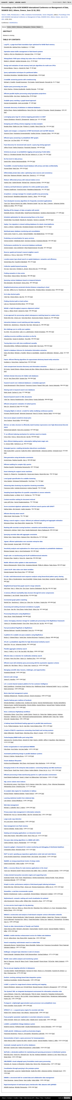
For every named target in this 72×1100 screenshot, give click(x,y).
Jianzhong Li (15, 325)
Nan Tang (29, 325)
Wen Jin (6, 406)
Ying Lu (13, 255)
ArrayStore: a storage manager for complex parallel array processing (26, 194)
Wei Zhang (23, 763)
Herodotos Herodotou (10, 75)
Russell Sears (19, 733)
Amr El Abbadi (38, 227)
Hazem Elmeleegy (9, 119)
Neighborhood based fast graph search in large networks (22, 586)
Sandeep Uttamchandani (48, 213)
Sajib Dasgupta (26, 994)
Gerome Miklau (22, 814)
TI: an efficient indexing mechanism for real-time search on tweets (25, 434)
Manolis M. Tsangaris (26, 220)
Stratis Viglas (19, 828)
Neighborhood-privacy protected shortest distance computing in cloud (26, 287)
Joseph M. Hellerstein (46, 353)
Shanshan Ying (38, 908)
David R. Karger (43, 929)
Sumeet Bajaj (8, 168)
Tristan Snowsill (34, 961)
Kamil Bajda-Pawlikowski (11, 777)
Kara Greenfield (27, 579)
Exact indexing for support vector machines (18, 471)
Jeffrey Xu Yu (14, 290)
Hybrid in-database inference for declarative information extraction (25, 350)
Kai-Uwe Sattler (23, 749)
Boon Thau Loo (32, 835)
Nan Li (13, 588)
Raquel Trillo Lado (42, 385)
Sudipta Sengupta (21, 61)
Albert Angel (7, 516)
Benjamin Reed (20, 849)
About (4, 1098)
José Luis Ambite (23, 103)
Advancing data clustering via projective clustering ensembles (24, 485)
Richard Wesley (8, 793)
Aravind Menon (41, 705)
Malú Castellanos (9, 686)
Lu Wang (17, 495)
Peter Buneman (8, 1080)
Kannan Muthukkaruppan (45, 703)
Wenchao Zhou (28, 733)
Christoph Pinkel (26, 856)
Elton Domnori (20, 385)
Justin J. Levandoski (24, 894)
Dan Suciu (40, 346)
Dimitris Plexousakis (24, 980)
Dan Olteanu (25, 1012)
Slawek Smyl (34, 1019)
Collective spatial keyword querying (15, 266)
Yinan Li (15, 68)
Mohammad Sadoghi (10, 430)
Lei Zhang (65, 686)
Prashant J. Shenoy (44, 637)
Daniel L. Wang (32, 196)
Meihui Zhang (8, 110)
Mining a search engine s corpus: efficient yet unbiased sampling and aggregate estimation (33, 520)
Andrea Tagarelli (32, 488)
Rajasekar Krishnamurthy (55, 994)
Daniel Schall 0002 (9, 863)
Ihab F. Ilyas (21, 530)
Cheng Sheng (14, 297)
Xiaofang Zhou (25, 96)
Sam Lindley (27, 1080)
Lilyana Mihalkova (17, 800)
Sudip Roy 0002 (26, 451)
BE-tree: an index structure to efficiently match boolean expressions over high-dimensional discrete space (36, 426)
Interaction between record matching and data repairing (22, 322)
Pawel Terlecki (29, 793)
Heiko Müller (35, 1080)
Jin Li (28, 61)
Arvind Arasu (8, 460)
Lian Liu (6, 304)
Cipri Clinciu (21, 784)
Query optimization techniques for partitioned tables (20, 72)
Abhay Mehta (60, 579)
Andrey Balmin (33, 770)
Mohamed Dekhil (51, 686)
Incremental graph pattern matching (15, 600)
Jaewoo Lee (33, 119)
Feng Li (14, 437)
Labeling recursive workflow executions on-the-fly (20, 336)
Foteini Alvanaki (8, 954)
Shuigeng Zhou (45, 1064)
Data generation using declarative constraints (18, 457)
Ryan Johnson (59, 877)
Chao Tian (55, 716)
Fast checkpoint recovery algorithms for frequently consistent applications (28, 201)
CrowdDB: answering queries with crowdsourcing (20, 79)
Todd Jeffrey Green (21, 835)
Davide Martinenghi (31, 530)
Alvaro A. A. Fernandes (44, 970)
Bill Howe (7, 1047)
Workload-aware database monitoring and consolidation (22, 231)
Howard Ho (44, 994)
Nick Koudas (16, 516)
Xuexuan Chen (28, 54)
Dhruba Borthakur (9, 703)
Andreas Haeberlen (41, 1054)
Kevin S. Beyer (24, 770)
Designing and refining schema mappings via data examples (23, 124)
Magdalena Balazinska (34, 189)
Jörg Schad (34, 856)
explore (11, 2)
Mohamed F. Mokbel (47, 894)
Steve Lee (17, 1019)
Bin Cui (12, 54)
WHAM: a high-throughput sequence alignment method (21, 308)
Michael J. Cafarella (10, 807)
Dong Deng (15, 362)
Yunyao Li (17, 996)
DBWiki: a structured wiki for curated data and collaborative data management (29, 1077)
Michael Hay (25, 182)
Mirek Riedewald (17, 616)
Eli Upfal (40, 248)
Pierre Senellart (8, 1005)
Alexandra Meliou (9, 346)
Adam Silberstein (9, 733)
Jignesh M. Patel (24, 68)
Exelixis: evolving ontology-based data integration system (22, 977)
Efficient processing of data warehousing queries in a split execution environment (30, 774)
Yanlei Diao (22, 637)
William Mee (27, 901)
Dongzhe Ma (8, 47)
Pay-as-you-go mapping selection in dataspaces (19, 968)
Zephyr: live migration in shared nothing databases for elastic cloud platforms (29, 224)
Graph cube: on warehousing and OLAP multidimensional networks (25, 555)
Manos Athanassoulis (10, 565)
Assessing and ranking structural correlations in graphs (22, 607)
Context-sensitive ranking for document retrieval (19, 499)
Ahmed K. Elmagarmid (22, 119)
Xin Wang (37, 602)
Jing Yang (17, 96)
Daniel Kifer (7, 161)
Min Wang (30, 651)
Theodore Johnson (23, 696)
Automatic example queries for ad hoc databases (19, 1045)
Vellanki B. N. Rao (16, 716)
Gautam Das (23, 378)
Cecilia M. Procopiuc (43, 110)
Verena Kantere (8, 241)
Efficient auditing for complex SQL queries (17, 464)
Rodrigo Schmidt (60, 705)
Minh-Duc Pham (19, 887)
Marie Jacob (7, 392)
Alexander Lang (8, 996)
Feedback (48, 1098)
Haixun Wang (16, 276)
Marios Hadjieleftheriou (20, 110)
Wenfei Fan (7, 325)
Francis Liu (36, 714)
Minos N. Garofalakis (33, 353)
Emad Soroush (8, 196)
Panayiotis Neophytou (10, 1033)
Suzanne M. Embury (58, 970)
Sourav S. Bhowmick (18, 1064)
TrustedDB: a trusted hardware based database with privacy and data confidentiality (31, 166)
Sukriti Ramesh (39, 82)
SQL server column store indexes (14, 781)
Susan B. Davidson (18, 339)
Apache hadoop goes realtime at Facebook (17, 700)
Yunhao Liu (28, 495)
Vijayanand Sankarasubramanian (32, 716)
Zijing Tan (30, 602)
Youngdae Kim (22, 474)
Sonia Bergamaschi (10, 385)
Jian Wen (27, 726)
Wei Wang (24, 276)
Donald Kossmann (21, 82)
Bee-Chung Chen (20, 572)
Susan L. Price (46, 784)
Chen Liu (14, 908)
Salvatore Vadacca (9, 947)
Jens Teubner (8, 420)
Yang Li (6, 651)
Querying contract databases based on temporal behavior (22, 280)
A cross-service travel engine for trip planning (18, 905)
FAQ (41, 1098)
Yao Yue (40, 203)
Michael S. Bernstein (22, 929)
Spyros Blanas (8, 68)
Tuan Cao (7, 203)
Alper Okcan (7, 616)
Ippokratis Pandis (9, 877)
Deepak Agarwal (9, 572)
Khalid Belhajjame (20, 970)
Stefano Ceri (40, 945)
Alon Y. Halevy (20, 807)
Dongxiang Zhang (61, 908)
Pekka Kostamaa (13, 726)
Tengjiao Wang (40, 290)
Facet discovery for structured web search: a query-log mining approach (27, 145)
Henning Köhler (8, 96)
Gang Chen (7, 908)
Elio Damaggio (8, 283)
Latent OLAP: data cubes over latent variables (18, 569)
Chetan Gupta (37, 579)
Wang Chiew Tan (40, 126)
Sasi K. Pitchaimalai (20, 842)
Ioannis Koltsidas (9, 828)
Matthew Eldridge (19, 793)
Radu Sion (16, 168)
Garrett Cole (14, 1047)
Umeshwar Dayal (20, 686)
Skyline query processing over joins (15, 86)
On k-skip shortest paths (12, 294)
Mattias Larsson (52, 714)
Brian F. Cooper (38, 733)
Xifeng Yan (19, 588)
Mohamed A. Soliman (10, 530)
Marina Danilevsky (18, 917)
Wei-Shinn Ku (34, 537)
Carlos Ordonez (8, 842)
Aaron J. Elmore (9, 227)
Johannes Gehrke (35, 182)
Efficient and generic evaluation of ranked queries (20, 404)
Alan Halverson (60, 740)
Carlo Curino (8, 234)
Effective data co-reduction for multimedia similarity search (23, 656)
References (19, 27)
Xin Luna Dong (14, 332)
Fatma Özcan (8, 770)
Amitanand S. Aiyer (9, 707)
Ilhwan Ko (14, 474)
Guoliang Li (24, 47)
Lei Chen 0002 (15, 140)
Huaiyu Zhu (7, 998)
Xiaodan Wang (14, 719)
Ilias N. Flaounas (9, 961)
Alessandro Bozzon (10, 945)
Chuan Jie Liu (43, 770)
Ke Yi (22, 495)
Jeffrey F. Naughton (49, 740)
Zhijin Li (26, 919)
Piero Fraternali (63, 945)
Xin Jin (6, 378)
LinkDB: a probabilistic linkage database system (19, 1024)
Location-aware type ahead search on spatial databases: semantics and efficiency (30, 259)
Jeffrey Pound (8, 147)
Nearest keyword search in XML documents (18, 397)
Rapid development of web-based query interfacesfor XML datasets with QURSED (30, 1084)
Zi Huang (6, 658)
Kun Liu (14, 814)
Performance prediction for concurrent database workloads (23, 245)
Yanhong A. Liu (18, 444)
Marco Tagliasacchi (43, 530)
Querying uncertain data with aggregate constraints (20, 534)
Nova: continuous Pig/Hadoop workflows (17, 711)
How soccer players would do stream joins (17, 418)
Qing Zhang (20, 609)
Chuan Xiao (27, 665)
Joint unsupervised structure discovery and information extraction (25, 366)
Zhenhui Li (33, 175)
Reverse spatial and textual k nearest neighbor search (21, 252)
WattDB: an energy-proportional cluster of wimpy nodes (22, 861)
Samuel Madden (28, 234)
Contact (9, 1098)
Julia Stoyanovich (9, 901)
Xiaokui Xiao (7, 182)
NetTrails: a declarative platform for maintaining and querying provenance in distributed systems (35, 1052)
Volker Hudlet (20, 863)
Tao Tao (32, 1054)
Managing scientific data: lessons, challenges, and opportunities (24, 670)
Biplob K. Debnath (9, 61)
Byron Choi (37, 1064)
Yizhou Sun (43, 919)
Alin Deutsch (17, 283)
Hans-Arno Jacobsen (23, 430)
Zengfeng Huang (9, 495)
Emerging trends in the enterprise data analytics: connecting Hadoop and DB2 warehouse (33, 767)
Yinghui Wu (43, 602)
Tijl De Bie (51, 961)
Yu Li (49, 770)
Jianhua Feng (16, 47)
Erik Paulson (43, 777)
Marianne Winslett (16, 175)
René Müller (16, 420)
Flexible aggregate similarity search (15, 649)
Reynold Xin (48, 82)
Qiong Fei (17, 1054)
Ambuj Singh (28, 609)
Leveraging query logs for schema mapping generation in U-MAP (25, 117)
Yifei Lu (20, 665)
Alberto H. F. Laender (55, 369)
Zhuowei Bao (8, 339)
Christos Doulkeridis (19, 89)
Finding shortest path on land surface (16, 301)
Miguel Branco (27, 877)
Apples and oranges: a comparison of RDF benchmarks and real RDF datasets (29, 131)
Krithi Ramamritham (31, 954)
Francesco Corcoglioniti (51, 945)
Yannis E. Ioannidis (39, 220)
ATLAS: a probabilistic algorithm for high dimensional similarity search (27, 642)
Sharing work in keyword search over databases (19, 390)
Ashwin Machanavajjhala (19, 161)
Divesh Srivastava (55, 110)
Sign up (69, 2)
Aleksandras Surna (9, 786)
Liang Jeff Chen (8, 502)
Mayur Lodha (19, 901)
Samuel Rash (51, 705)
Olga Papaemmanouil (30, 248)
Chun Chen (7, 437)
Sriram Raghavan (34, 996)
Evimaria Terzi (37, 814)
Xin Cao (6, 269)
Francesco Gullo (9, 488)
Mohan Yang (7, 537)
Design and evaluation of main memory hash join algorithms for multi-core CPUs (30, 65)
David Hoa (16, 770)
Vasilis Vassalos (26, 509)
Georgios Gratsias (30, 241)
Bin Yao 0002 (23, 651)
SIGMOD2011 (13, 22)
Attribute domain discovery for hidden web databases (21, 376)
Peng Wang (7, 276)
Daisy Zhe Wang (9, 353)
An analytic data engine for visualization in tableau (20, 791)
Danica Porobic (49, 877)
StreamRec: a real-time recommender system (18, 891)
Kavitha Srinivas (35, 133)
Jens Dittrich (42, 856)
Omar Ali (17, 961)
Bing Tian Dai (26, 154)
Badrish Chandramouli (10, 894)
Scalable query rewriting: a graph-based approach (20, 100)
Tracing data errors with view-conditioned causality (20, 343)
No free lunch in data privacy (13, 159)
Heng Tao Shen (15, 658)
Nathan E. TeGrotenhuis (55, 919)
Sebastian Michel (19, 954)
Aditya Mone (12, 938)
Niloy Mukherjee (40, 763)
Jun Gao (6, 290)
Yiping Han (43, 714)
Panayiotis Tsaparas (30, 147)
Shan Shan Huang (9, 835)
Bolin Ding (7, 175)
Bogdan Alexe (8, 126)
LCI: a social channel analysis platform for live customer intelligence (26, 684)
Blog (37, 1098)
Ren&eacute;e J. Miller (18, 14)
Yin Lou (12, 644)
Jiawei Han (25, 175)
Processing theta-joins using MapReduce (17, 614)
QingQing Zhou (20, 786)
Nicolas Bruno (19, 756)
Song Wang (45, 579)
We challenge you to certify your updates (17, 329)
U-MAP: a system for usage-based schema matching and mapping (25, 984)
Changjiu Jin (7, 1064)
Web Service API (29, 1098)
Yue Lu (59, 686)
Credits (16, 1098)
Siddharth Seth (47, 716)
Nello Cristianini (59, 961)
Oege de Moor (24, 595)
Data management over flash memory (16, 826)
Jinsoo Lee (17, 318)
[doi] (33, 47)
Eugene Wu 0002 (21, 1040)
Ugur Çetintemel (19, 248)
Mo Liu (6, 579)
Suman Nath (33, 346)
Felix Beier (7, 749)
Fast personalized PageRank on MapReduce (18, 628)
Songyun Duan (8, 133)
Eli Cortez (7, 369)
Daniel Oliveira (15, 369)
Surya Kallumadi (9, 919)
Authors (9, 27)
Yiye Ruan (31, 481)
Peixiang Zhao (8, 558)
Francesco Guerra (31, 385)
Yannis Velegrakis (47, 14)
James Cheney (18, 1080)
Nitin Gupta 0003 (9, 451)
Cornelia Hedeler (9, 970)
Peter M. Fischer (38, 413)
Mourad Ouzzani (38, 987)
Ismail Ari (52, 579)
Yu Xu (6, 726)
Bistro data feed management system (16, 693)
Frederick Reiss (45, 996)
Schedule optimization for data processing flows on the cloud (23, 217)
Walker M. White (9, 205)
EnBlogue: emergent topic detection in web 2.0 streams (21, 952)
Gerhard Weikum (43, 954)
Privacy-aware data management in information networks (22, 812)
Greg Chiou (19, 714)
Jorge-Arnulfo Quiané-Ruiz (12, 856)
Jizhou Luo (23, 602)
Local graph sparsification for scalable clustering (19, 478)
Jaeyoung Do (8, 740)
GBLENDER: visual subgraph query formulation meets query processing (27, 1061)
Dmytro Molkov (31, 705)
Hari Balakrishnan (39, 234)
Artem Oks (38, 784)
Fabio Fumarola (29, 917)
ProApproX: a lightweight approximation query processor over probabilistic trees (30, 1003)
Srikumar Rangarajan (58, 784)
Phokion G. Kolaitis (29, 126)
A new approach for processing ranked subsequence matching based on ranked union (31, 315)
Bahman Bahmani (9, 630)
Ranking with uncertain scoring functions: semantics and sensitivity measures (29, 527)
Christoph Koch (57, 451)
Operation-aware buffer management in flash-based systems (23, 51)
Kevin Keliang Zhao (36, 726)
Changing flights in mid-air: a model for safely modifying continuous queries (28, 411)
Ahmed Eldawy (35, 894)
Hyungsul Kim (19, 919)
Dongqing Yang (50, 290)
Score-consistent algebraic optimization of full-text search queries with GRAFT (29, 506)
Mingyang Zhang (9, 523)
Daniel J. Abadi (24, 777)
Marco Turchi (24, 961)
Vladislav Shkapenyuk (10, 696)
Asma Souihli (18, 1005)
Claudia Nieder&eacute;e (32, 1026)
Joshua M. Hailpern (40, 917)
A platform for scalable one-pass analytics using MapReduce (23, 635)
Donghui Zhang (17, 740)
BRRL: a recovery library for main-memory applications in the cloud (25, 868)
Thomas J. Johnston (61, 917)
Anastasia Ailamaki (42, 241)
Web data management (11, 805)
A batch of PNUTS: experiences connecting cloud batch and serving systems (28, 730)
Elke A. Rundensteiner (15, 579)
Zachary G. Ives (17, 392)
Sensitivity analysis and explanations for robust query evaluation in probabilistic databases (33, 548)
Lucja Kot (17, 451)
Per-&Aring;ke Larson (10, 784)
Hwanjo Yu (47, 318)
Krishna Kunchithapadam (11, 763)
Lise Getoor (7, 800)
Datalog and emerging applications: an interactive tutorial (22, 833)
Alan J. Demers (48, 203)
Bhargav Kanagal (9, 551)
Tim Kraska (31, 82)
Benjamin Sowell (32, 203)
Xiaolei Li (16, 558)
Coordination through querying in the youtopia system (21, 1068)
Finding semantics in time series (14, 273)
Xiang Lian (7, 140)
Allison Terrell (13, 311)
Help (21, 1098)
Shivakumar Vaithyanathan (58, 996)
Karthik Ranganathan (20, 705)
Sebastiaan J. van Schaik (11, 595)
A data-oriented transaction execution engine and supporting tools (25, 875)
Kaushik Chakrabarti (21, 262)
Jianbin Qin (7, 665)
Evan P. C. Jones (17, 234)
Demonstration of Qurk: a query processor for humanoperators (24, 1038)
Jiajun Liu (23, 658)
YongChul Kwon (22, 189)
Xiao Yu (6, 922)
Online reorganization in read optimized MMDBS (19, 746)
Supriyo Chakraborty (36, 588)
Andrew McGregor (32, 637)
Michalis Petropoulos (21, 1087)
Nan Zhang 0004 (14, 378)
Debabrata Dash (19, 241)
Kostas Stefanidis (39, 399)
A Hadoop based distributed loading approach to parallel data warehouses (28, 723)
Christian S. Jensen (22, 269)
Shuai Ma (23, 325)
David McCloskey (34, 919)
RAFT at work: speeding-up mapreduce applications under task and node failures (30, 854)
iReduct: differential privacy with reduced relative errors (22, 180)
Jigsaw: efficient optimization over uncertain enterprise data (23, 541)
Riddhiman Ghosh (40, 686)
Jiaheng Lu (7, 255)
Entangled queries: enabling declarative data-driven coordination (25, 448)
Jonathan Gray (19, 703)
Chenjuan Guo (11, 973)
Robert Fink (7, 1012)
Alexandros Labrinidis (38, 1033)
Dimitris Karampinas (38, 877)
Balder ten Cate (17, 126)
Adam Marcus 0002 (10, 929)
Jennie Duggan (8, 248)
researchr (4, 2)
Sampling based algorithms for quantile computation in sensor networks (27, 492)
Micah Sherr (7, 1057)
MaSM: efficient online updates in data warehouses (20, 562)
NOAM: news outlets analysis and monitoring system (21, 959)
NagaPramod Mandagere (32, 213)
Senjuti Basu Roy (9, 262)
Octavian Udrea (46, 133)
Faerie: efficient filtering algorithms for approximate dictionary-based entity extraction (31, 359)
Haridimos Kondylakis (10, 980)
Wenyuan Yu (36, 325)
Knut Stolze (14, 749)
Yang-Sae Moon (26, 318)
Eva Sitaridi (15, 220)
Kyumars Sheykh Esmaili (11, 413)
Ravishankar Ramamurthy (22, 467)
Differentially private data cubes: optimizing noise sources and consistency (28, 173)
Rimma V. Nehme (9, 756)
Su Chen (6, 332)
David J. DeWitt (38, 740)
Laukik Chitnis (28, 714)
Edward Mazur (14, 637)
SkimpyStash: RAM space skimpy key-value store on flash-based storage (27, 58)
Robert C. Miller (53, 1040)
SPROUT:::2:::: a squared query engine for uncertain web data (24, 1010)
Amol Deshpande (25, 551)
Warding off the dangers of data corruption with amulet (21, 210)
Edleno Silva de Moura (42, 369)
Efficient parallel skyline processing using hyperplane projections (25, 93)
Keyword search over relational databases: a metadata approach (24, 383)
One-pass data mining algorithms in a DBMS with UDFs (21, 840)
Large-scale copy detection (12, 819)
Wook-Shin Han (8, 318)
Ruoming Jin (22, 290)
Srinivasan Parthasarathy (20, 481)
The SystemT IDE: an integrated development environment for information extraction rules (33, 991)
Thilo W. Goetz (35, 994)
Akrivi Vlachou (8, 89)
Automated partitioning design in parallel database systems (23, 753)
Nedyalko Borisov (23, 75)
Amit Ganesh (31, 763)
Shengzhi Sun (24, 1054)
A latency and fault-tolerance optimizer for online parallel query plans (26, 187)
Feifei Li (11, 651)
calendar (18, 2)
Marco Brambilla (30, 945)
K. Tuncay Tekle (8, 444)
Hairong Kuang (8, 705)
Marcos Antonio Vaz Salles (19, 203)
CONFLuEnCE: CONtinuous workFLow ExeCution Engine (22, 1031)
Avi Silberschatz (34, 777)
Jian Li (25, 460)
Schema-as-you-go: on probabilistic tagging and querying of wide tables (27, 152)
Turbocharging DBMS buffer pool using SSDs (18, 737)
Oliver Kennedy (8, 544)
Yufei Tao (6, 297)
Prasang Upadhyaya (10, 189)
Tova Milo (28, 339)
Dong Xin (22, 558)
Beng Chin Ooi (31, 110)
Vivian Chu (17, 994)
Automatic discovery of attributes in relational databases (22, 107)
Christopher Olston (9, 714)
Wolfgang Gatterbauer (21, 346)
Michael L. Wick (58, 353)
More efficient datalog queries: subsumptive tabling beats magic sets (26, 441)
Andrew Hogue (16, 1012)
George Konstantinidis (10, 103)
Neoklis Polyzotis (31, 89)
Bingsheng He (19, 54)
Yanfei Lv (6, 54)
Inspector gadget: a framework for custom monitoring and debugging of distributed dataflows (34, 847)
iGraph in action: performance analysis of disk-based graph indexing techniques (30, 884)
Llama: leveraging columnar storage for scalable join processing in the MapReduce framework (34, 621)
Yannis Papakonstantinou (21, 502)
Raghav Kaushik (17, 460)
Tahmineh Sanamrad (26, 413)
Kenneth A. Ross (37, 901)
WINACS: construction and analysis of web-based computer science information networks (33, 914)
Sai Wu (28, 437)
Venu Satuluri (8, 481)
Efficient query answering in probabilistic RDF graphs (21, 138)
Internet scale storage (11, 677)
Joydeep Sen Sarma (31, 703)
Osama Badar (34, 929)
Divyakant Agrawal (15, 154)
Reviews (34, 27)
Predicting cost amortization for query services (19, 238)
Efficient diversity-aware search (14, 513)
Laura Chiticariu (8, 994)
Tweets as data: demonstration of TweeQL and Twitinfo (21, 926)
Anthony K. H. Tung (36, 154)
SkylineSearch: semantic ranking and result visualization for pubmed (26, 898)
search (23, 2)
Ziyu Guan (26, 588)
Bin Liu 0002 (24, 996)
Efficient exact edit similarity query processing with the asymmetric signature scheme (31, 663)
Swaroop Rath (34, 1012)
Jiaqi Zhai (7, 644)
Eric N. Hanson (30, 784)
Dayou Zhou (25, 283)
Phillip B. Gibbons (43, 565)
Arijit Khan (7, 588)
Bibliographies (26, 27)
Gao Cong (20, 255)
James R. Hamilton (9, 679)
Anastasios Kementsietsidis (33, 14)
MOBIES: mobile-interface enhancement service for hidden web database (27, 935)
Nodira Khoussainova (24, 1047)
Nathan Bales (8, 509)
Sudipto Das (18, 227)
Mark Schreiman (9, 689)
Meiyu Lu (6, 154)
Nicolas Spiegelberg (60, 703)
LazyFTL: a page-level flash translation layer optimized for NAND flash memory (29, 44)
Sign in (64, 2)
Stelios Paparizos (18, 147)
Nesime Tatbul (47, 413)
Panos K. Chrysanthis (24, 1033)
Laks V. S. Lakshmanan (27, 332)
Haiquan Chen (25, 537)
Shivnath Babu (33, 75)
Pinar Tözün (18, 877)
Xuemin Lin (34, 665)
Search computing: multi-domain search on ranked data (22, 942)
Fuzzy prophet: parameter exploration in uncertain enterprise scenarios (27, 1017)
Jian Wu (13, 609)
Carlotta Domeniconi (21, 488)
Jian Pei (21, 297)
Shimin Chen (21, 565)
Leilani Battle (36, 1047)
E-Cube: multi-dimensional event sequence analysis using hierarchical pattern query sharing (33, 576)
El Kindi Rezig (28, 987)
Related (38, 27)
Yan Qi (21, 726)
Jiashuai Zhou (31, 290)
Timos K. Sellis (6, 14)
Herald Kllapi (8, 220)
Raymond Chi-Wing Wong (17, 304)
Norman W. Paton (31, 970)
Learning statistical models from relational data (19, 798)
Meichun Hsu (30, 686)
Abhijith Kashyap (9, 1087)
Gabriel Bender (16, 182)
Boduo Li (6, 637)
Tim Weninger (8, 917)
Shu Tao (45, 588)
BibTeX (14, 27)
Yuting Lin (7, 623)
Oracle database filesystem (12, 760)
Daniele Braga (20, 945)
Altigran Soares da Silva (27, 369)
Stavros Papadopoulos (17, 399)
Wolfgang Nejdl (19, 1026)
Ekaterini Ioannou (9, 1026)
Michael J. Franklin (9, 82)
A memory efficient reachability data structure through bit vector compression (29, 593)
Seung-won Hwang (37, 318)
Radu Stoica (53, 565)
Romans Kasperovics (38, 887)
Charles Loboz (25, 1019)
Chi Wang (66, 919)
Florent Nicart (43, 961)
